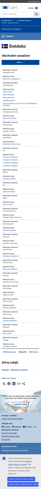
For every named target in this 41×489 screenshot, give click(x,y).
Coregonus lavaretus (10, 157)
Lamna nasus (8, 204)
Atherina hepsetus (9, 230)
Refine (19, 62)
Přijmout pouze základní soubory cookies (24, 484)
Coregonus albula (9, 179)
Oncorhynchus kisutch (11, 282)
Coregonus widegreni (10, 166)
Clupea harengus (9, 191)
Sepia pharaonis (9, 97)
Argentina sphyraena (10, 243)
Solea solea (7, 333)
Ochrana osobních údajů (10, 436)
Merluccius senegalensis (11, 79)
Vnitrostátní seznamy (24, 20)
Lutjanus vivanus (9, 131)
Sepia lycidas (7, 92)
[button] (4, 384)
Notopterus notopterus (11, 256)
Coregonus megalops (10, 163)
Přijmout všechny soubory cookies (21, 479)
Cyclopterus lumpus (10, 346)
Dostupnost (6, 439)
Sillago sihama (8, 295)
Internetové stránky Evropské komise (15, 450)
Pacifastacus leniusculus (11, 144)
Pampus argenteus (9, 308)
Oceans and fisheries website (12, 419)
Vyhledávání (36, 14)
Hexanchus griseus (10, 118)
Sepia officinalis (8, 95)
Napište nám (20, 405)
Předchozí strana (9, 352)
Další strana (33, 352)
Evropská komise (7, 20)
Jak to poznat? (34, 1)
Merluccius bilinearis (10, 269)
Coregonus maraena (10, 160)
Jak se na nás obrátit (9, 433)
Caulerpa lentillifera (10, 321)
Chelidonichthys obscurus (12, 217)
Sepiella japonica (9, 100)
